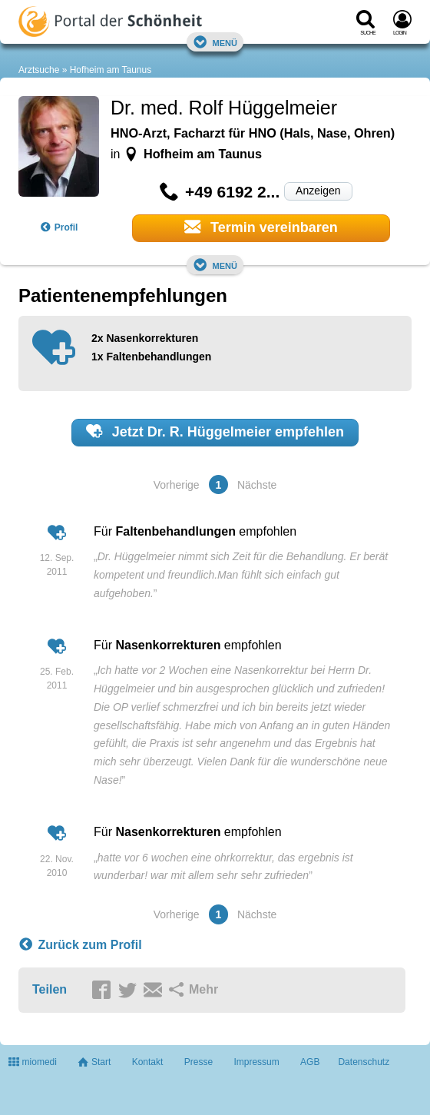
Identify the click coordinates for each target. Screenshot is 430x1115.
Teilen (49, 989)
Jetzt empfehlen (215, 431)
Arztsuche (38, 70)
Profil (59, 227)
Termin (261, 226)
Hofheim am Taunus (111, 70)
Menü (215, 42)
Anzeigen (318, 190)
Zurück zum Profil (80, 945)
